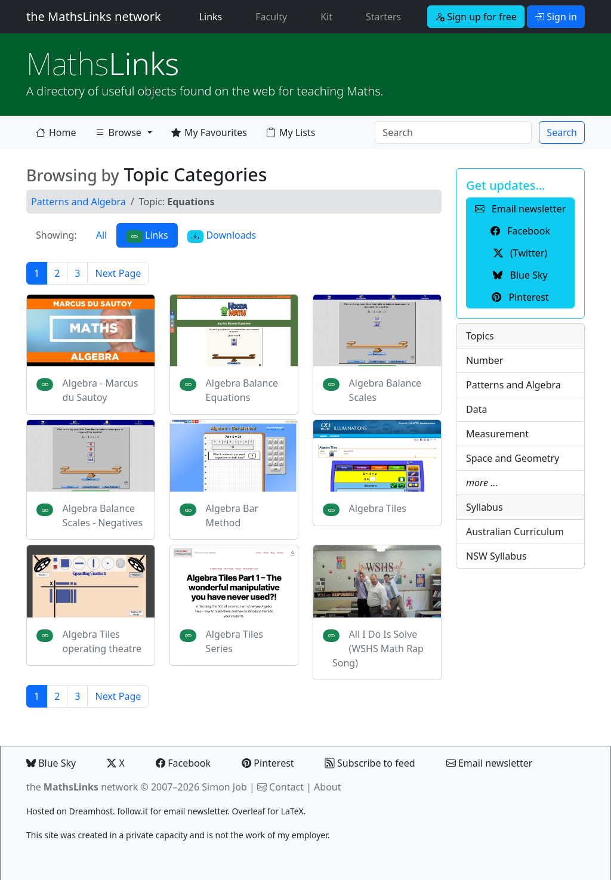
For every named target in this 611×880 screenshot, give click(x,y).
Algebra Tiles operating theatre (102, 641)
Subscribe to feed (370, 763)
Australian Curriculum (515, 531)
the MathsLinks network (93, 16)
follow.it (132, 811)
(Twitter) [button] (520, 253)
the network (82, 786)
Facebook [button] (520, 230)
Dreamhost (91, 811)
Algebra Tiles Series (234, 641)
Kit (326, 16)
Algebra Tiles (377, 508)
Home (56, 132)
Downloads (222, 235)
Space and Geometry (512, 458)
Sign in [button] (556, 16)
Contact (286, 786)
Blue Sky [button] (520, 275)
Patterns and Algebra (78, 201)
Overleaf (248, 811)
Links (213, 16)
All (101, 235)
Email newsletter (489, 763)
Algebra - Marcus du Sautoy (100, 390)
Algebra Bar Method (232, 515)
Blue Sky (51, 763)
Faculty (271, 16)
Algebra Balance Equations (242, 390)
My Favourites (209, 132)
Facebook (183, 763)
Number (484, 360)
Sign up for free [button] (476, 16)
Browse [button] (118, 134)
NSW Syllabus (496, 556)
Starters (383, 16)
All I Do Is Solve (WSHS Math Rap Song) (378, 648)
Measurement (497, 433)
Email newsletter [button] (520, 208)
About (327, 786)
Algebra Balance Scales (385, 390)
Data (476, 409)
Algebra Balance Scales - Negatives (103, 515)
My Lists (290, 132)
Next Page (118, 273)
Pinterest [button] (520, 297)
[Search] (453, 132)
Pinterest (268, 763)
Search (562, 132)
